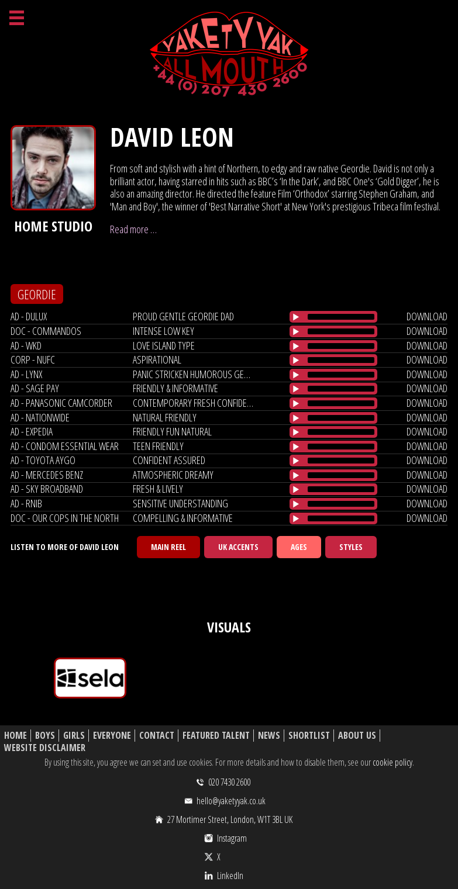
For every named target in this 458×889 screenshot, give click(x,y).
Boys (45, 735)
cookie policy (392, 762)
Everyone (112, 735)
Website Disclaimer (44, 748)
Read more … (133, 229)
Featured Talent (216, 735)
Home (15, 735)
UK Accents (238, 546)
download (427, 316)
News (269, 735)
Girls (74, 735)
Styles (351, 546)
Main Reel (168, 546)
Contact (156, 735)
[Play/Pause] (296, 316)
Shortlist (309, 735)
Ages (299, 546)
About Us (357, 735)
